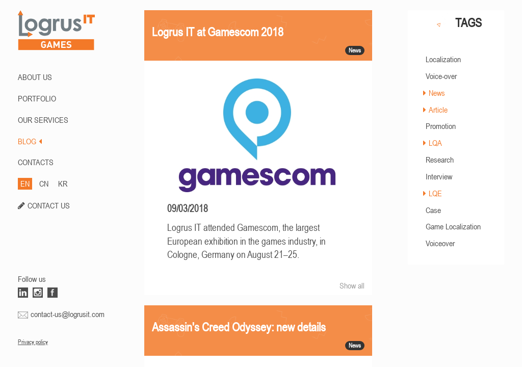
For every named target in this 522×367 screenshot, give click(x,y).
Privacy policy (33, 342)
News (437, 92)
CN (43, 183)
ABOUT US (35, 77)
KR (62, 183)
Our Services (43, 119)
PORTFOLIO (37, 98)
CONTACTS (36, 162)
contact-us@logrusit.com (68, 314)
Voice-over (441, 76)
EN (25, 183)
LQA (435, 142)
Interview (439, 176)
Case (433, 210)
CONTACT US (49, 205)
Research (440, 159)
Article (438, 109)
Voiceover (440, 243)
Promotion (441, 125)
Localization (443, 59)
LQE (435, 193)
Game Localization (453, 226)
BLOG (30, 141)
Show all (352, 285)
